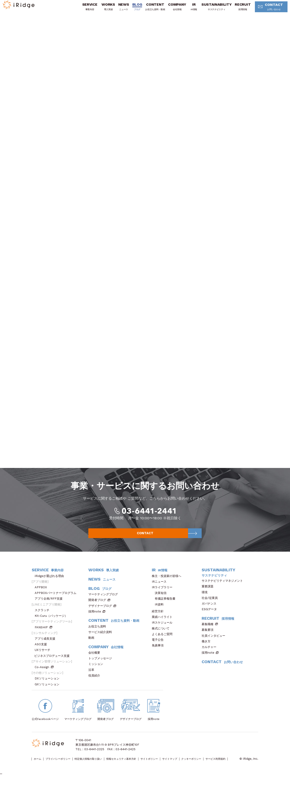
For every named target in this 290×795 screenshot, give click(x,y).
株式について (162, 637)
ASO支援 (42, 653)
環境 (206, 601)
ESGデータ (211, 618)
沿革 (92, 678)
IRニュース (160, 590)
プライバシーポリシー (63, 767)
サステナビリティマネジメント (224, 589)
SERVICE (81, 9)
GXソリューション (48, 693)
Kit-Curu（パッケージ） (52, 624)
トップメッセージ (101, 667)
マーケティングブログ (104, 603)
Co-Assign (44, 676)
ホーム (38, 767)
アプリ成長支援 (46, 647)
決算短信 (161, 601)
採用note (94, 620)
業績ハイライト (163, 625)
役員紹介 (95, 684)
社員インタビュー (215, 644)
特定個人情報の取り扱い (100, 767)
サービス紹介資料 (101, 641)
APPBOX (42, 596)
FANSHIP (43, 636)
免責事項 (159, 654)
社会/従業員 (211, 606)
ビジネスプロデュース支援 (53, 664)
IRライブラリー (163, 596)
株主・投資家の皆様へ (168, 584)
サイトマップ (198, 767)
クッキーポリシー (224, 767)
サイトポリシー (173, 767)
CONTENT (147, 9)
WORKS (100, 9)
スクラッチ (43, 619)
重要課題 (209, 595)
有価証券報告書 (165, 607)
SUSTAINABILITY (208, 9)
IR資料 (159, 613)
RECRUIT (235, 9)
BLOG (129, 9)
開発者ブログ (97, 608)
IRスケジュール (163, 631)
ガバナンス (210, 612)
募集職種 (210, 633)
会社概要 (95, 661)
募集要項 (209, 638)
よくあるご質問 (163, 643)
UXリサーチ (44, 658)
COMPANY (169, 9)
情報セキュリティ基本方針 (139, 767)
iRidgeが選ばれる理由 (51, 584)
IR (186, 9)
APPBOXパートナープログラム (57, 601)
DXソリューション (48, 687)
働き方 (207, 650)
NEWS (115, 9)
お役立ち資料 (98, 635)
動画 (92, 646)
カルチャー (210, 655)
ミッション (97, 672)
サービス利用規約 (43, 772)
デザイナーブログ (100, 614)
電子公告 (159, 648)
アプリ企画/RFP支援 (50, 607)
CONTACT (264, 10)
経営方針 (159, 620)
